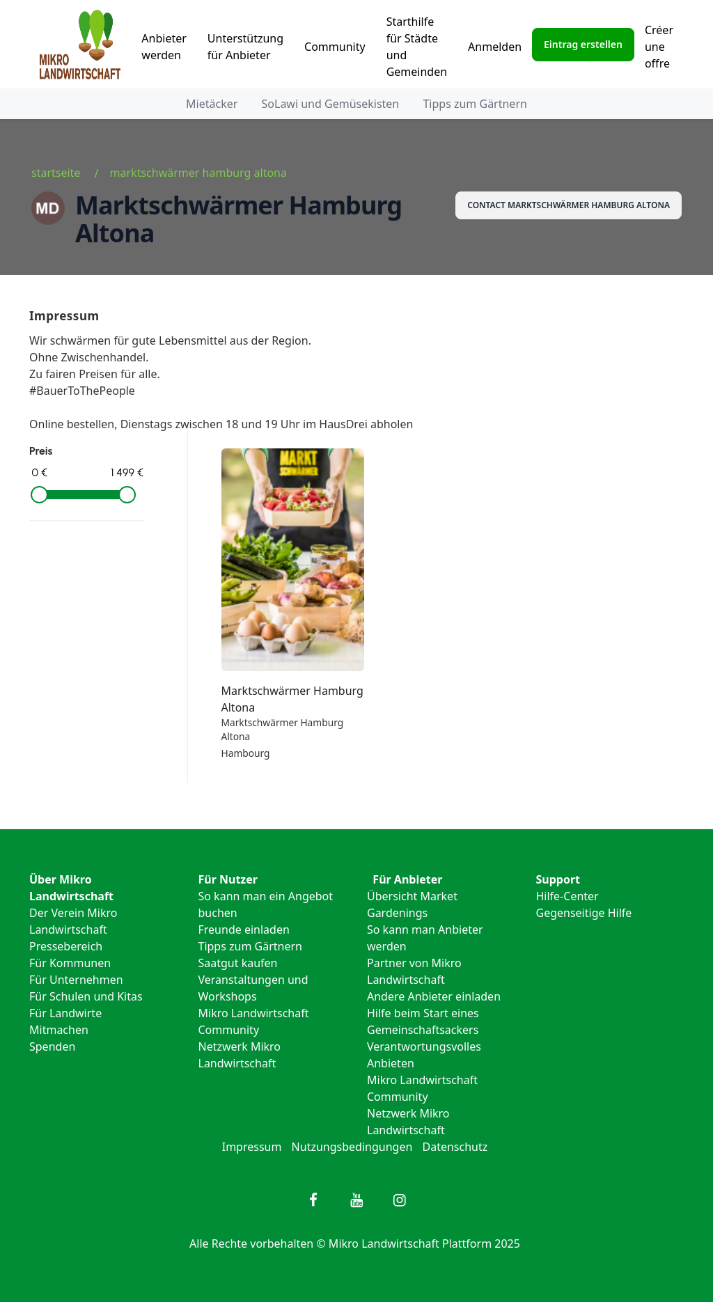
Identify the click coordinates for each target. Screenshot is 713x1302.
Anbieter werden (164, 47)
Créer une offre (659, 46)
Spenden (52, 1046)
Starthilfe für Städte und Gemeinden (416, 46)
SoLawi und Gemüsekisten (331, 103)
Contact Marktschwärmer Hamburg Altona (568, 205)
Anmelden (495, 46)
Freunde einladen (244, 929)
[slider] (39, 494)
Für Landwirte (65, 1013)
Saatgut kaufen (238, 963)
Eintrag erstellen (583, 44)
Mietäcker (211, 103)
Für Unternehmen (76, 979)
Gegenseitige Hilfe (584, 912)
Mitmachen (58, 1029)
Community (335, 46)
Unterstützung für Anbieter (245, 47)
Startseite (55, 172)
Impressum (252, 1146)
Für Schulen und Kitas (86, 996)
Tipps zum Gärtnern (474, 103)
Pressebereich (65, 946)
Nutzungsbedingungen (352, 1146)
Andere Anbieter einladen (434, 996)
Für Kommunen (70, 963)
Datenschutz (455, 1146)
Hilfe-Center (567, 896)
